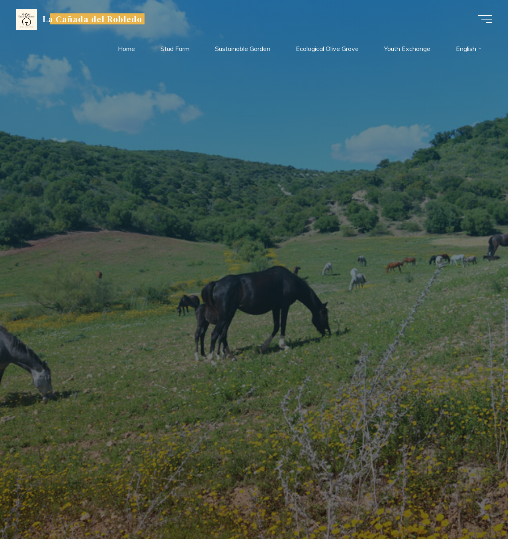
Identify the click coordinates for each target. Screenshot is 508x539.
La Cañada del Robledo (93, 18)
